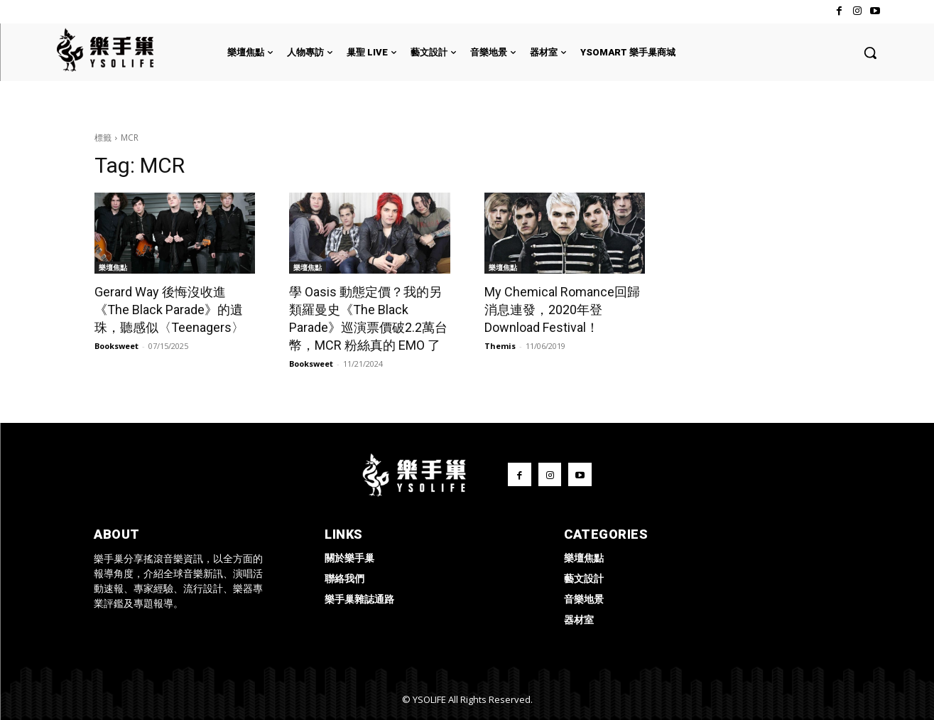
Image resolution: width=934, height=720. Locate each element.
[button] (870, 52)
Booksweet (116, 345)
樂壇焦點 (113, 267)
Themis (500, 345)
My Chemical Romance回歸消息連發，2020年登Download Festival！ (562, 309)
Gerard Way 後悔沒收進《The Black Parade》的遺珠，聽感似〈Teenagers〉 (169, 309)
